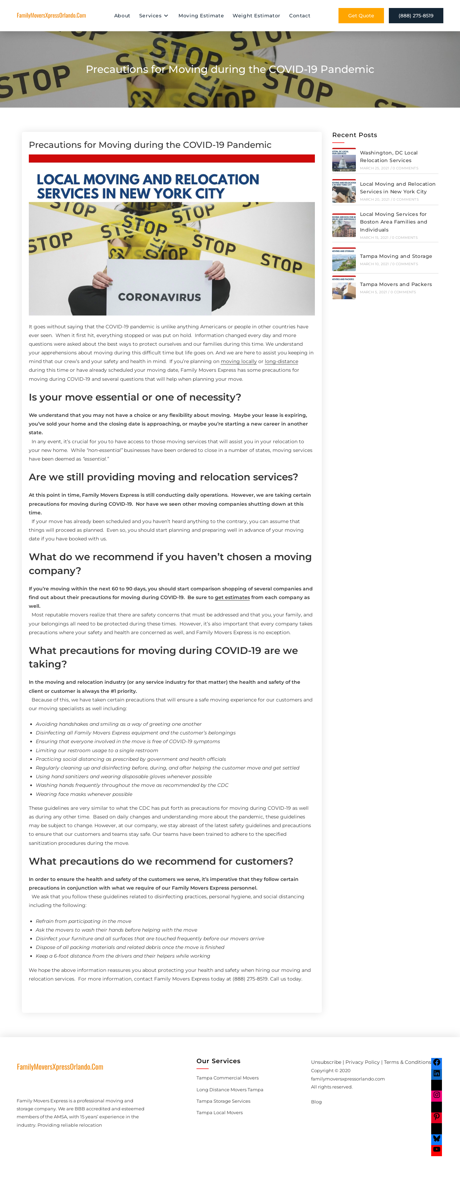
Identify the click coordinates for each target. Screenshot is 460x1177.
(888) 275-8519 (416, 15)
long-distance (281, 361)
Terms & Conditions (407, 1062)
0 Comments (405, 168)
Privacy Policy (362, 1062)
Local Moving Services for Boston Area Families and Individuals (394, 222)
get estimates (232, 597)
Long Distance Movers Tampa (230, 1089)
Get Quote (361, 15)
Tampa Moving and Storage (396, 256)
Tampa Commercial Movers (227, 1078)
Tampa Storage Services (223, 1101)
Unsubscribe (326, 1062)
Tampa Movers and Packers (396, 284)
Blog (316, 1101)
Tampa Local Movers (219, 1112)
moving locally (239, 361)
